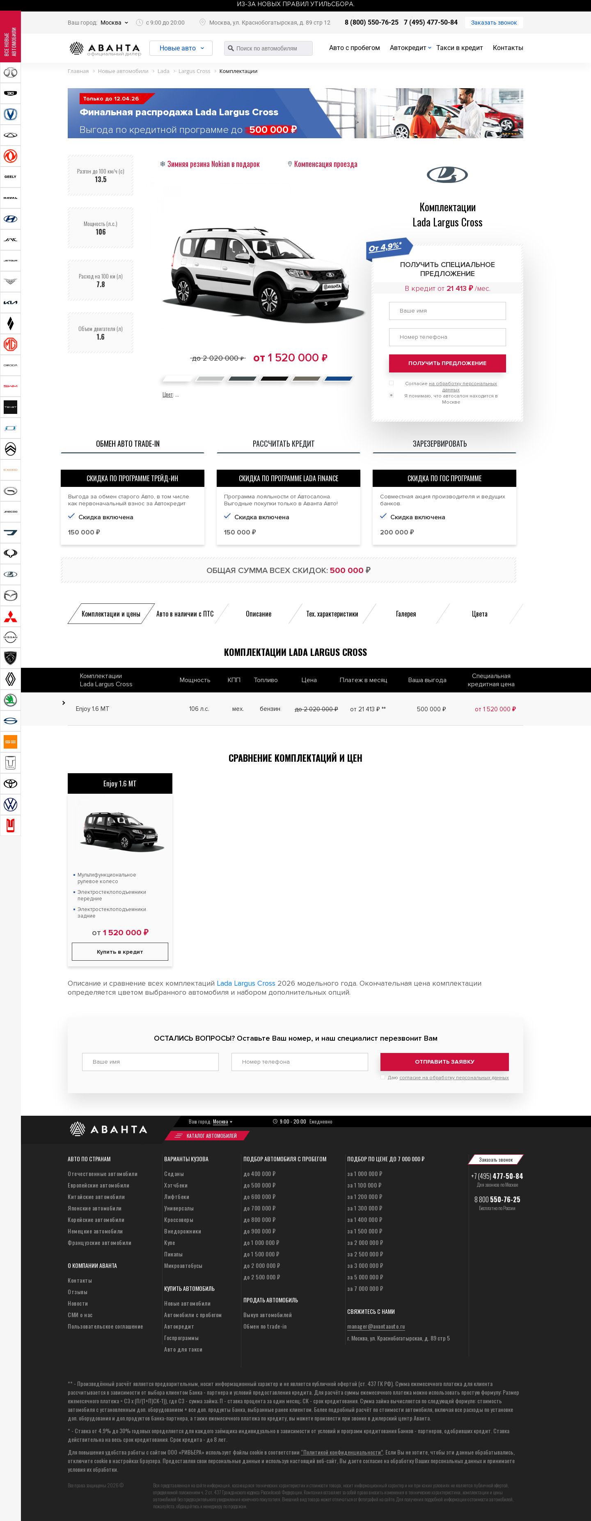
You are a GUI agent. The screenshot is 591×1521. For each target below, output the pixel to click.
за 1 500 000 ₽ (364, 1230)
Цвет (168, 394)
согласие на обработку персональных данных (454, 1077)
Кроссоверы (178, 1219)
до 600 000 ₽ (259, 1196)
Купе (169, 1242)
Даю (448, 1077)
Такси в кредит (459, 48)
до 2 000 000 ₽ (261, 1265)
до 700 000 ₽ (259, 1207)
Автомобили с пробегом (193, 1314)
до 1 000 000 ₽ (261, 1242)
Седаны (174, 1173)
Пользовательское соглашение (105, 1325)
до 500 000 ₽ (259, 1184)
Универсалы (179, 1207)
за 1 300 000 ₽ (364, 1207)
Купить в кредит (120, 951)
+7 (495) (497, 1176)
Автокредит (408, 48)
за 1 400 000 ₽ (364, 1219)
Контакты (508, 48)
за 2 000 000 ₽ (365, 1242)
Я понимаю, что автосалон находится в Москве (451, 399)
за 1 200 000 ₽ (364, 1196)
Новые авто (178, 48)
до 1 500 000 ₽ (261, 1253)
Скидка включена (261, 517)
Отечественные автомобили (102, 1173)
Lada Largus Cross (246, 983)
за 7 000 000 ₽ (365, 1287)
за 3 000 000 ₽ (365, 1265)
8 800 (497, 1199)
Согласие (451, 387)
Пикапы (173, 1253)
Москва (111, 22)
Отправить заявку (444, 1061)
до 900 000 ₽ (259, 1230)
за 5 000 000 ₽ (365, 1276)
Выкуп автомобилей (267, 1314)
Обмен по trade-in (265, 1325)
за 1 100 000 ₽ (364, 1184)
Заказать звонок (494, 22)
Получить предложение (447, 363)
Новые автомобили (187, 1302)
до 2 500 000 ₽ (261, 1276)
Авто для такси (183, 1348)
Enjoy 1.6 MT (120, 783)
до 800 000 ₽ (259, 1219)
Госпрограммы (181, 1337)
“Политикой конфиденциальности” (342, 1451)
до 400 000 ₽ (259, 1173)
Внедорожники (182, 1230)
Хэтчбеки (176, 1184)
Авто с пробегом (354, 48)
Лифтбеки (176, 1196)
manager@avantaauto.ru (376, 1325)
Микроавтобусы (183, 1265)
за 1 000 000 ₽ (364, 1173)
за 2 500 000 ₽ (365, 1253)
